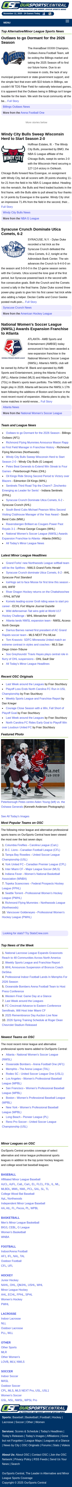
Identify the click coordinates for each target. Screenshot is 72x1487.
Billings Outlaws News (16, 106)
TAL (22, 1256)
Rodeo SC (12, 1073)
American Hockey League (36, 313)
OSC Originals (30, 1445)
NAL (16, 1256)
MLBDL (5, 1189)
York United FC (14, 864)
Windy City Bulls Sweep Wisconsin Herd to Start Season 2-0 (32, 136)
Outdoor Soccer (10, 1385)
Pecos (20, 1208)
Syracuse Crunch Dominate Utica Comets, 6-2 (34, 500)
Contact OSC (40, 1454)
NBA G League (30, 218)
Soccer (19, 1422)
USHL (31, 1285)
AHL (3, 1294)
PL (27, 1208)
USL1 (45, 1390)
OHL (13, 1285)
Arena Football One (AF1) (48, 1064)
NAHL (4, 1285)
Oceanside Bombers (18, 1064)
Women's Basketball (13, 1232)
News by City (12, 1445)
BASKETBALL (10, 1217)
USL (38, 1390)
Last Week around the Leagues (25, 684)
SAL (36, 1189)
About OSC (23, 1454)
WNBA (5, 1237)
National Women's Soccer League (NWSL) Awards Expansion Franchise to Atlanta (34, 328)
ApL (3, 1198)
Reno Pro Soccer (16, 1121)
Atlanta (10, 1054)
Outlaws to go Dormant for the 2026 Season (32, 432)
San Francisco (14, 1088)
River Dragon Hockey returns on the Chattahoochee (37, 591)
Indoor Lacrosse (11, 1318)
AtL (8, 1208)
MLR (4, 1352)
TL (47, 1189)
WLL (10, 1333)
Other (29, 1422)
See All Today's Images (15, 816)
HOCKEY (7, 1275)
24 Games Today (32, 13)
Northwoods (15, 1198)
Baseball (17, 1417)
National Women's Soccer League (41, 413)
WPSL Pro (30, 1400)
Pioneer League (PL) (35, 1117)
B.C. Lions (11, 849)
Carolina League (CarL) (43, 845)
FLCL (40, 1184)
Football (45, 1417)
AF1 (3, 1256)
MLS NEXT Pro (24, 1390)
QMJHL (21, 1285)
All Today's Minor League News (25, 543)
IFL (9, 1256)
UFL (10, 1265)
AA (3, 1208)
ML (57, 1184)
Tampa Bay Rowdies (17, 854)
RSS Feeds (41, 1459)
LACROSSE (8, 1313)
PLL (3, 1333)
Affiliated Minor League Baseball (20, 1179)
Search (15, 1463)
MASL (5, 1381)
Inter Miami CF (14, 869)
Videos (66, 1445)
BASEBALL (8, 1174)
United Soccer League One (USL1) (42, 1073)
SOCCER (7, 1371)
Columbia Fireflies (16, 845)
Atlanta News (11, 407)
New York (11, 1107)
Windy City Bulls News (16, 212)
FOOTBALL (8, 1246)
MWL (15, 1189)
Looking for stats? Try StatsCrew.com (25, 933)
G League (23, 1227)
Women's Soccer (11, 1395)
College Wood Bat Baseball (17, 1193)
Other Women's (10, 1357)
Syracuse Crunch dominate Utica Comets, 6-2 (34, 572)
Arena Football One (32, 112)
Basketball (31, 1417)
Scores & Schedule (26, 1431)
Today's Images (35, 1436)
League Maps (33, 1440)
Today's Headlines (51, 1431)
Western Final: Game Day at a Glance (28, 996)
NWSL (19, 1400)
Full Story (13, 101)
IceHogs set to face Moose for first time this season (37, 582)
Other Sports (9, 1347)
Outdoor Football (11, 1261)
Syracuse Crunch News (17, 307)
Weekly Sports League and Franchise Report (33, 698)
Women (40, 1422)
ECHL (11, 1294)
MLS (11, 1390)
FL (13, 1208)
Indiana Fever (13, 873)
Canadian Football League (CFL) (40, 849)
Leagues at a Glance (56, 1440)
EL (33, 1184)
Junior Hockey (9, 1280)
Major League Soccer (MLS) (43, 869)
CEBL (12, 1227)
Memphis (11, 1069)
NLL (3, 1323)
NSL (10, 1400)
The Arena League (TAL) (34, 1069)
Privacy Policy (23, 1459)
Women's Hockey (11, 1299)
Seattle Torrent (14, 893)
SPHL (29, 1294)
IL (52, 1184)
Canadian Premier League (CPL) (46, 864)
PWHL (5, 1304)
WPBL (34, 1208)
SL (42, 1189)
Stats (56, 1445)
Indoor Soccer (9, 1376)
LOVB (4, 1361)
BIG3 (4, 1227)
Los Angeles (13, 1078)
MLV (12, 1361)
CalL (20, 1184)
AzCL (4, 1184)
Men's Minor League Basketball (20, 1222)
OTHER (6, 1342)
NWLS (21, 1361)
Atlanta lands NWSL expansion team (28, 620)
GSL (4, 1400)
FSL (47, 1184)
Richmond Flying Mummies (21, 902)
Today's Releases (12, 1436)
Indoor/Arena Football (14, 1251)
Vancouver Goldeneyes (21, 912)
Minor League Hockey (14, 1289)
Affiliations (53, 1436)
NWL (23, 1189)
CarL (27, 1184)
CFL (3, 1265)
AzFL (12, 1184)
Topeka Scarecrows (17, 883)
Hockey (56, 1417)
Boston (10, 1097)
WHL (40, 1285)
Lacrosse (7, 1422)
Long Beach (13, 1117)
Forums (46, 1445)
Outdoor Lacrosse (12, 1328)
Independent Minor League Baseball (23, 1203)
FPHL (20, 1294)
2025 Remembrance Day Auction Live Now (31, 1015)
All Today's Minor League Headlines (28, 663)
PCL (30, 1189)
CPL (3, 1390)
